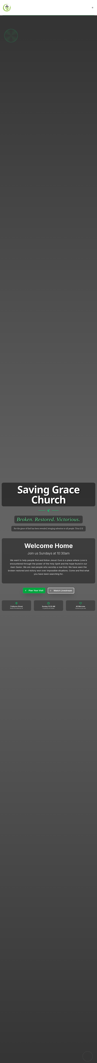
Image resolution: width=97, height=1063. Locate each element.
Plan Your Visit (34, 590)
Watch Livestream (61, 590)
